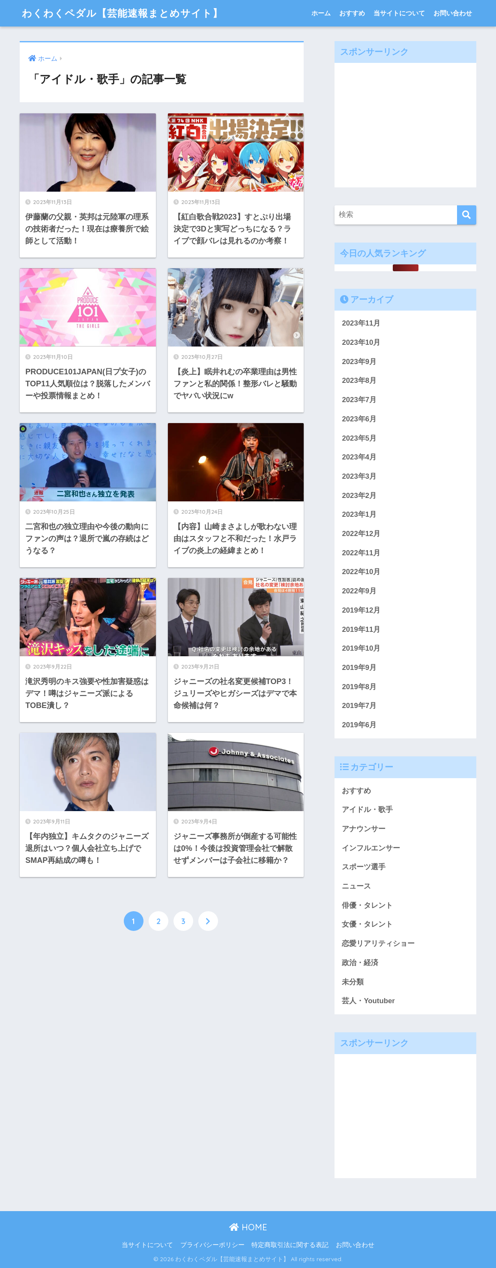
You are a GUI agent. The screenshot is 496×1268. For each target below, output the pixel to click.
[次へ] (208, 921)
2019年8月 (359, 687)
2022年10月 (361, 572)
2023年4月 (359, 457)
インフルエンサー (371, 848)
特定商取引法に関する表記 (290, 1244)
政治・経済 (360, 963)
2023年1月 (359, 514)
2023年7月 (359, 400)
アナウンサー (363, 829)
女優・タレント (367, 924)
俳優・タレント (367, 905)
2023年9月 (359, 362)
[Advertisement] (406, 123)
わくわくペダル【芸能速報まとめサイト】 (122, 13)
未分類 (353, 982)
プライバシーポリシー (212, 1244)
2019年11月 (361, 629)
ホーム (321, 13)
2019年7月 (359, 706)
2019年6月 (359, 725)
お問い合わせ (452, 13)
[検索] (466, 215)
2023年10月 (361, 342)
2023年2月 (359, 496)
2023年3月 (359, 476)
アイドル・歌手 (367, 810)
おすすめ (352, 13)
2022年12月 (361, 534)
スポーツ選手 (363, 867)
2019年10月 (361, 648)
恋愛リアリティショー (378, 943)
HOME (248, 1227)
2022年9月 (359, 591)
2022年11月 (361, 553)
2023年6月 (359, 419)
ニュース (356, 886)
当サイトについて (399, 13)
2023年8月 (359, 380)
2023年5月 (359, 438)
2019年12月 (361, 610)
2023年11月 (361, 323)
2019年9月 (359, 668)
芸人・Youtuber (368, 1001)
